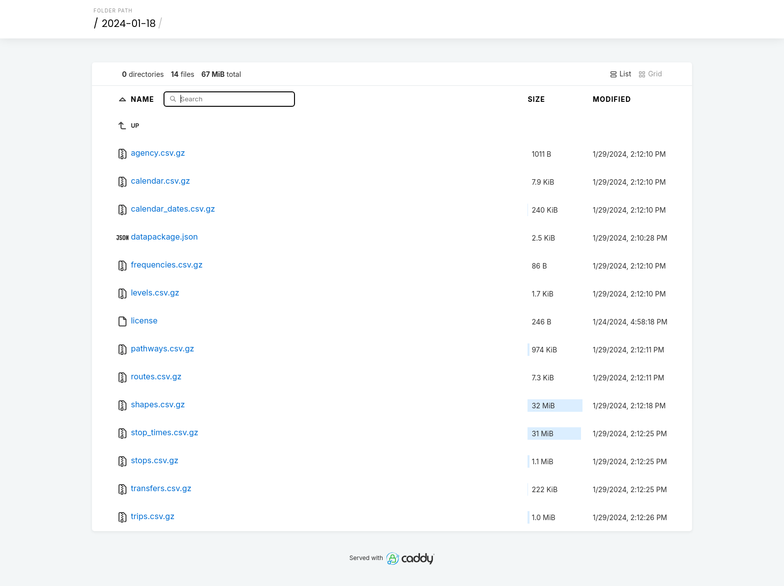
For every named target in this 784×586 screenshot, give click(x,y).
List (620, 73)
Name (143, 98)
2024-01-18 (129, 23)
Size (536, 99)
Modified (611, 99)
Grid (650, 73)
